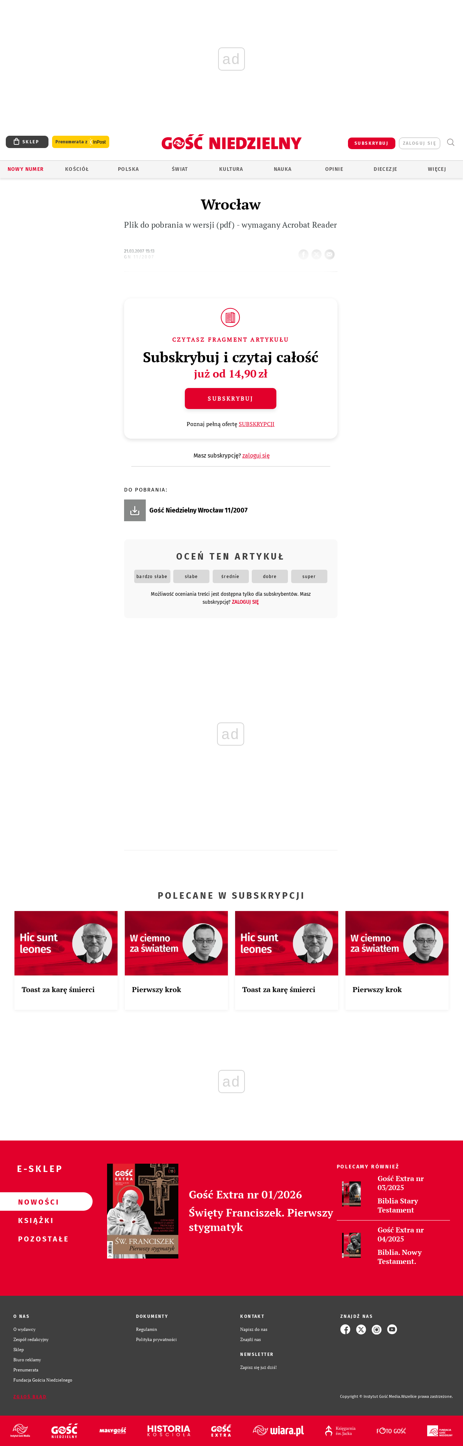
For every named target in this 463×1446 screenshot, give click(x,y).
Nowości (34, 1202)
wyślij (330, 252)
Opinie (334, 169)
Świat (180, 169)
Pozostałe (34, 1239)
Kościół (77, 169)
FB (304, 252)
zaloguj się (419, 143)
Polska (128, 169)
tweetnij (317, 252)
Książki (34, 1220)
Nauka (283, 169)
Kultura (231, 169)
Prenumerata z (80, 142)
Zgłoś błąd (30, 1396)
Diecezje (385, 169)
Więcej (437, 169)
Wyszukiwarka (450, 142)
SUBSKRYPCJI (257, 424)
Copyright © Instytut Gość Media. (370, 1396)
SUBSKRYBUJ (371, 143)
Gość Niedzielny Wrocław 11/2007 (198, 510)
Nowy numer (26, 169)
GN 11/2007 (139, 257)
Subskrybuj (230, 398)
